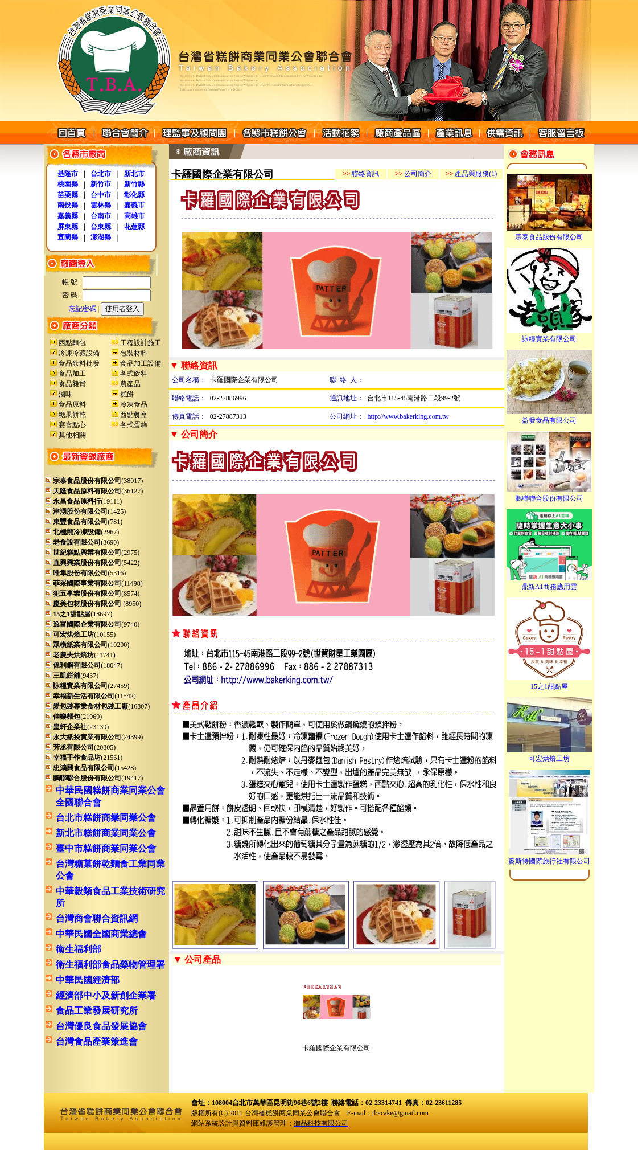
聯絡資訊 (361, 174)
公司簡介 (413, 174)
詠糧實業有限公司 (549, 335)
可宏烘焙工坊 (549, 755)
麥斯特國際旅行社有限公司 (549, 857)
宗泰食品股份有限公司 (549, 233)
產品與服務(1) (471, 174)
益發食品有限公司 (549, 417)
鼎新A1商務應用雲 (549, 583)
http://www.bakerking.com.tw (408, 416)
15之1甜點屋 (549, 683)
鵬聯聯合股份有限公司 (549, 495)
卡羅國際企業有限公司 (336, 1048)
